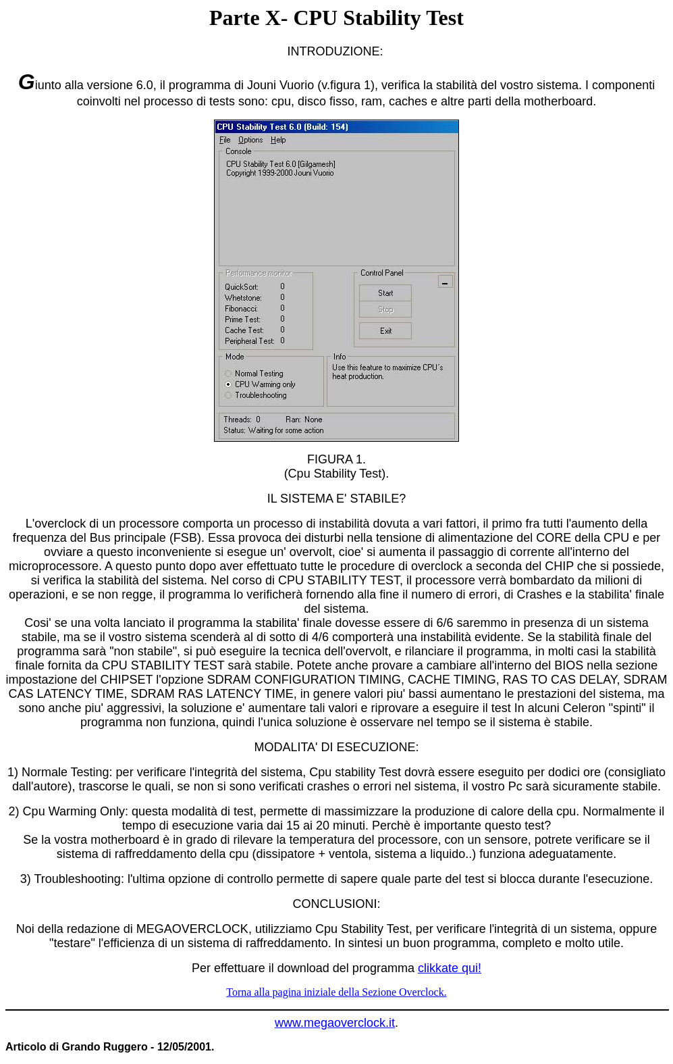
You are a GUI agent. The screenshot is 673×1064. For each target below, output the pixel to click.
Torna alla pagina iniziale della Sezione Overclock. (336, 992)
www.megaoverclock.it (335, 1023)
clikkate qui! (449, 968)
